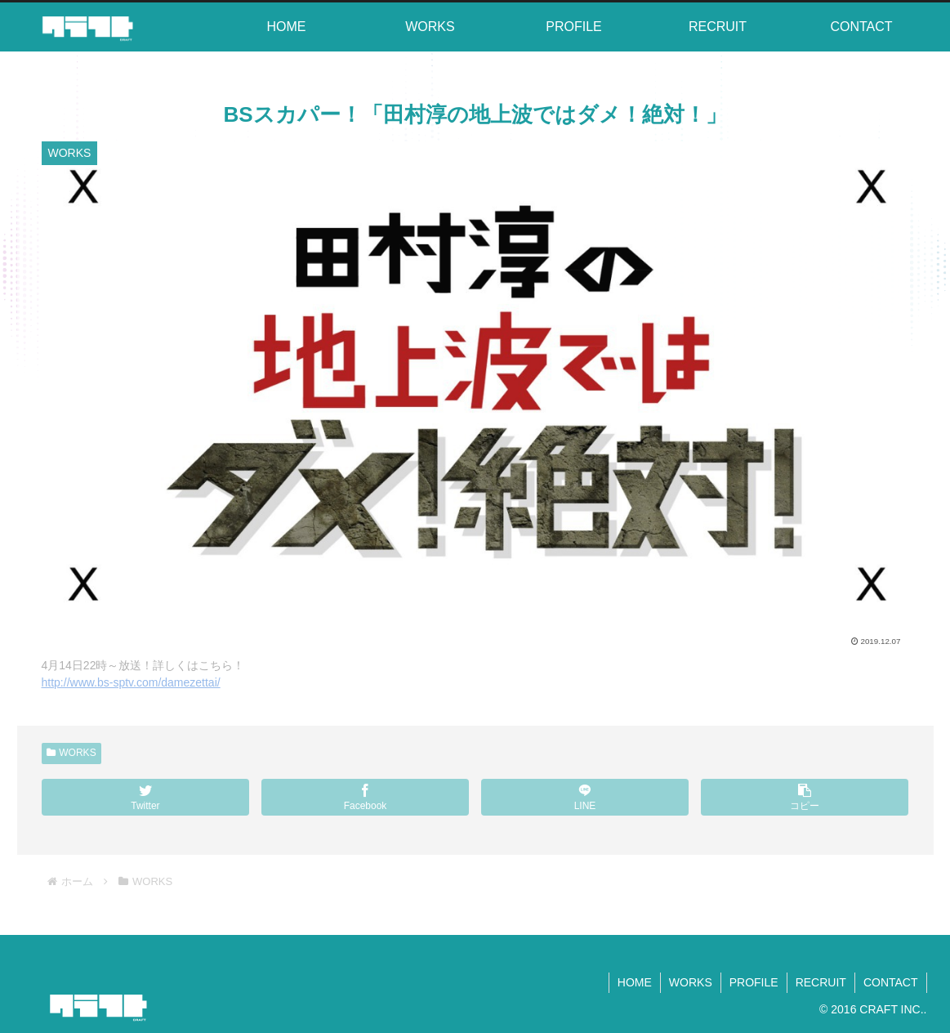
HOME (635, 982)
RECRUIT (821, 982)
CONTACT (890, 982)
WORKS (71, 752)
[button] (805, 797)
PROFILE (753, 982)
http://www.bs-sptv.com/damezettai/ (131, 682)
